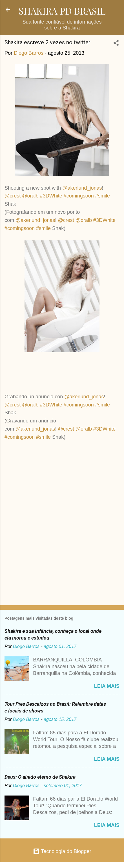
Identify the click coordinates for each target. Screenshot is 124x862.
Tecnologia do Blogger (62, 851)
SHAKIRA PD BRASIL (62, 10)
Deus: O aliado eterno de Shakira (40, 777)
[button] (116, 44)
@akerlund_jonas (82, 188)
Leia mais (106, 686)
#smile (102, 196)
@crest (13, 196)
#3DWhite (51, 196)
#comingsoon (79, 196)
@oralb (30, 196)
